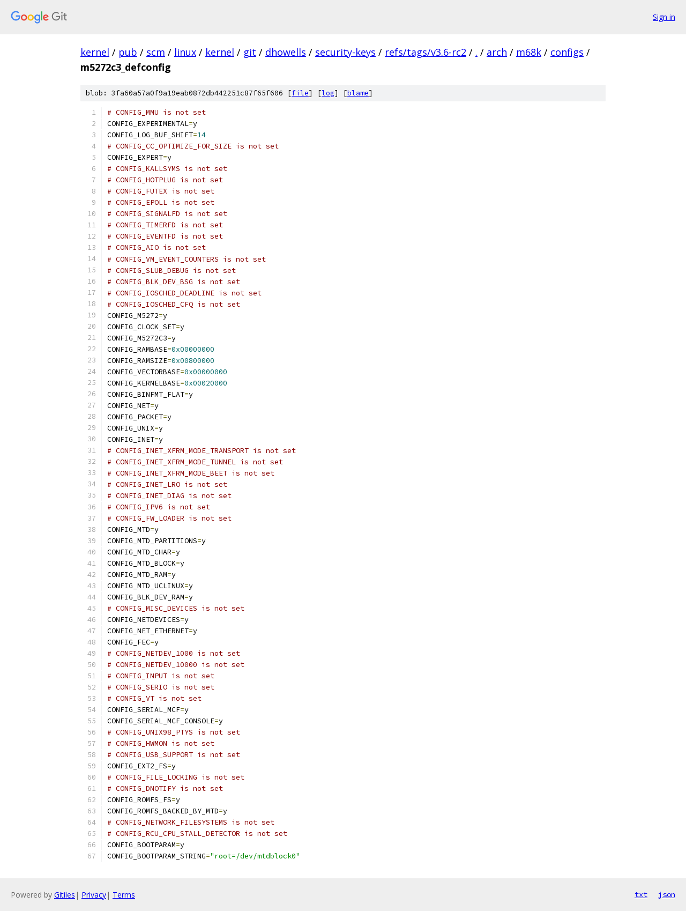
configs (567, 52)
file (300, 93)
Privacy (93, 895)
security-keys (345, 52)
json (666, 894)
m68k (528, 52)
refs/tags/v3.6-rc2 (425, 52)
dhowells (285, 52)
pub (127, 52)
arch (497, 52)
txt (641, 894)
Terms (124, 895)
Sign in (664, 17)
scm (155, 52)
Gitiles (64, 895)
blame (358, 93)
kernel (94, 52)
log (328, 93)
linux (185, 52)
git (249, 52)
